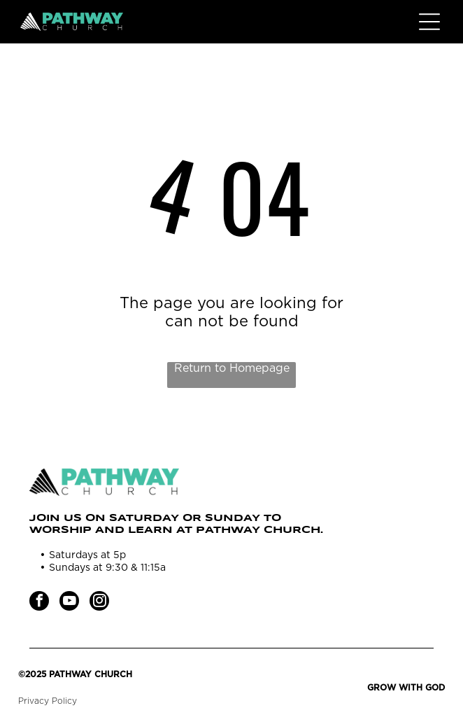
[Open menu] (429, 21)
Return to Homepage (232, 368)
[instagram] (99, 602)
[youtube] (69, 602)
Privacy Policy (47, 701)
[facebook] (39, 602)
